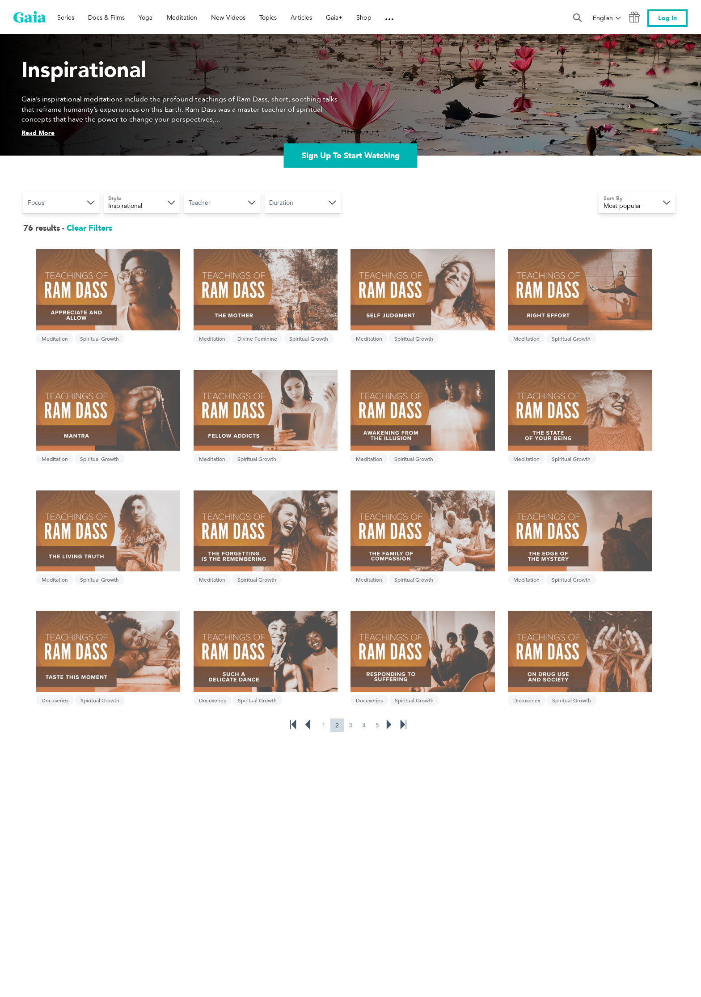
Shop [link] (363, 17)
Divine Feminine (227, 323)
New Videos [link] (228, 17)
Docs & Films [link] (106, 17)
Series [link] (65, 17)
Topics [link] (268, 17)
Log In (667, 18)
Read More (38, 134)
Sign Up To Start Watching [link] (351, 156)
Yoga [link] (145, 17)
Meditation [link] (182, 17)
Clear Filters (89, 229)
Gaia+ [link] (334, 17)
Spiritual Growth (98, 323)
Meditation (53, 323)
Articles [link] (301, 17)
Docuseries (311, 533)
